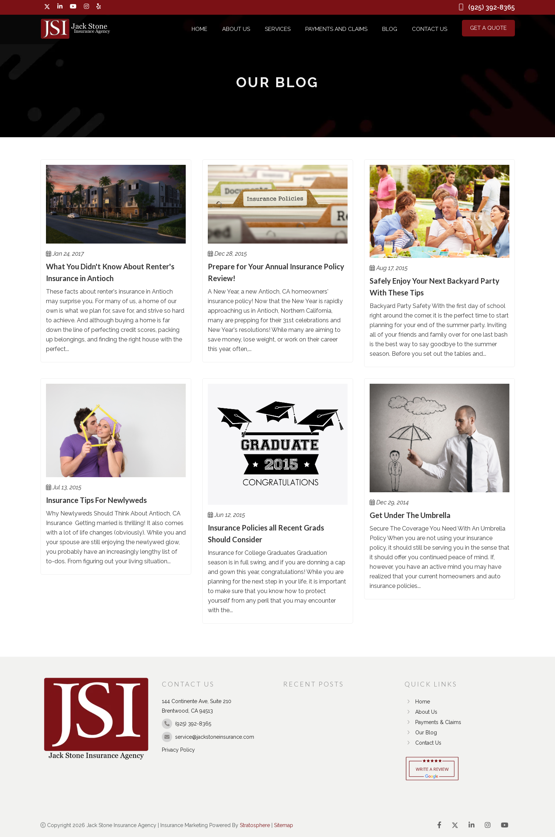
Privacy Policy (178, 750)
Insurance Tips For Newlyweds (96, 500)
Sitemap (283, 825)
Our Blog (421, 732)
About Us (236, 29)
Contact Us (429, 29)
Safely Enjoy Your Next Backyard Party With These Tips (434, 286)
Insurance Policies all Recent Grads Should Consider (266, 533)
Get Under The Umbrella (410, 515)
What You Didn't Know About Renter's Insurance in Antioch (110, 272)
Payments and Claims (336, 29)
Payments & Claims (433, 722)
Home (199, 29)
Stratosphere (255, 825)
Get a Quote (488, 28)
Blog (389, 29)
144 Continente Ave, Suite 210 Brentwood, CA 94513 (196, 706)
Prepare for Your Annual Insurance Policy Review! (276, 272)
